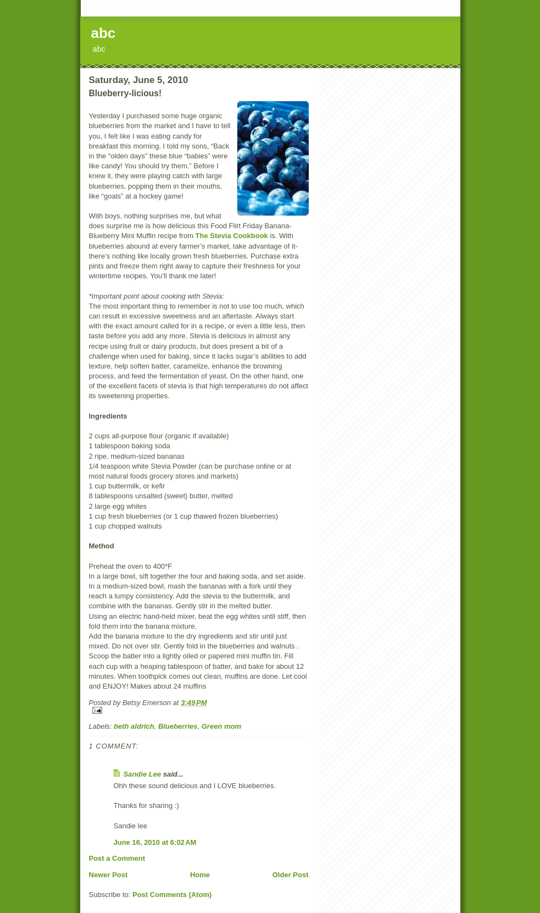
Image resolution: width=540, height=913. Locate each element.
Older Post (290, 875)
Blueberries (178, 726)
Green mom (221, 726)
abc (103, 33)
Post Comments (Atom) (171, 894)
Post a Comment (117, 858)
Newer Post (108, 875)
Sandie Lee (143, 774)
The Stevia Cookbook (232, 236)
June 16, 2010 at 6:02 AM (155, 842)
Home (200, 875)
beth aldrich (134, 726)
